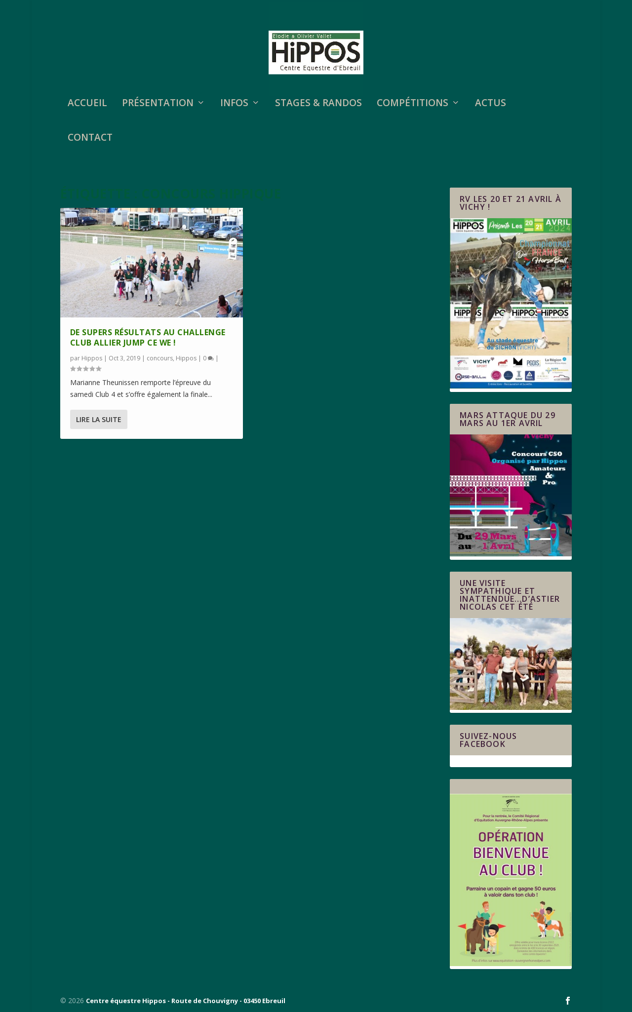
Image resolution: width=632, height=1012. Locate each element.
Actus (490, 104)
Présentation (158, 104)
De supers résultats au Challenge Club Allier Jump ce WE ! (148, 337)
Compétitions (412, 104)
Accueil (87, 104)
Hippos (91, 358)
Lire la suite (98, 419)
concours (160, 358)
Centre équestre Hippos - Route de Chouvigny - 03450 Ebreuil (185, 1000)
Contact (90, 138)
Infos (234, 104)
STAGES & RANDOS (318, 104)
